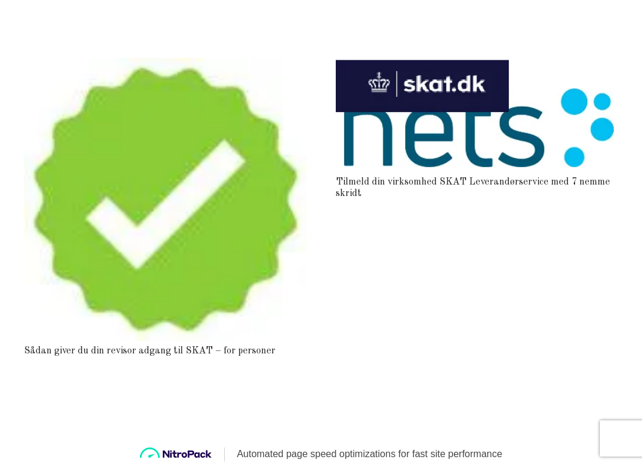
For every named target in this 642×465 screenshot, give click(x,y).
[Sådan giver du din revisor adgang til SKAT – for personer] (165, 66)
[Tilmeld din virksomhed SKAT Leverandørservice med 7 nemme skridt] (477, 66)
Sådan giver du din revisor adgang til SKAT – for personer (149, 351)
